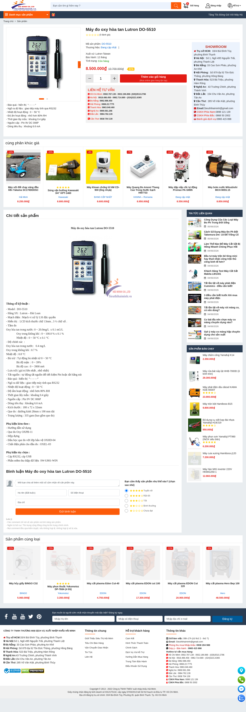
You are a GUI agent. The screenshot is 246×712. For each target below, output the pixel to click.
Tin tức (88, 652)
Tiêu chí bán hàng (94, 643)
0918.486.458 (104, 97)
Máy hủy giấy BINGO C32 (23, 583)
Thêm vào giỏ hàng (153, 78)
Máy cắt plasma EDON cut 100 (143, 583)
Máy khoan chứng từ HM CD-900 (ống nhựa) (103, 188)
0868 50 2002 (223, 115)
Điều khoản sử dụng (136, 666)
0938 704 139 (184, 676)
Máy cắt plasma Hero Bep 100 (223, 583)
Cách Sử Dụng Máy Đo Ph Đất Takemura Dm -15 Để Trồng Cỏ (221, 233)
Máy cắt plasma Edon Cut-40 (103, 583)
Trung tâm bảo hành (136, 661)
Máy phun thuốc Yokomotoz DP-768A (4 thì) (63, 588)
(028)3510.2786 (138, 94)
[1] (126, 510)
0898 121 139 (223, 112)
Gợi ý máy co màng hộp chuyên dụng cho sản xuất (222, 333)
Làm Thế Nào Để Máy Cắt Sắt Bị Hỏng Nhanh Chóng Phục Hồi (222, 245)
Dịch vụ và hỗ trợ (135, 652)
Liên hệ (89, 657)
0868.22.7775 (107, 104)
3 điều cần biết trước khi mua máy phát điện (220, 296)
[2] (126, 506)
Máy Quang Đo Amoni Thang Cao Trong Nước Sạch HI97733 (143, 190)
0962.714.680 (119, 97)
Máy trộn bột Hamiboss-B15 (217, 406)
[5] (126, 490)
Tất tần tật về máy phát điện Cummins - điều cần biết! (220, 284)
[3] (126, 500)
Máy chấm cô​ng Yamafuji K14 (218, 357)
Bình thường (140, 506)
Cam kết (130, 638)
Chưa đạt (139, 510)
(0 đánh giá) (98, 34)
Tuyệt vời (139, 490)
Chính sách (131, 647)
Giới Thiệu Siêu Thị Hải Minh (99, 638)
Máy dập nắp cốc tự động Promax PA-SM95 (182, 188)
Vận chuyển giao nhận (96, 647)
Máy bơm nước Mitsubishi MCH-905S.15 (222, 188)
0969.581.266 (106, 111)
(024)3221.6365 (134, 97)
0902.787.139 (109, 94)
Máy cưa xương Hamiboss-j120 (219, 455)
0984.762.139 (106, 114)
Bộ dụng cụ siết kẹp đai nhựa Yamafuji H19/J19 (218, 423)
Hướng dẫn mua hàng (137, 657)
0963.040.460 (108, 107)
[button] (235, 5)
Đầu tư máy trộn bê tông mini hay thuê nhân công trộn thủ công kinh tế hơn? (220, 259)
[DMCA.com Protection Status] (32, 670)
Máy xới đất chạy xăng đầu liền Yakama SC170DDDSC (23, 188)
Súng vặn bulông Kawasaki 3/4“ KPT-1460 (63, 191)
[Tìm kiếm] (177, 5)
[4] (126, 495)
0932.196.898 (124, 94)
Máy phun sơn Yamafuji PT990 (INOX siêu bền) (219, 440)
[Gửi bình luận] (68, 511)
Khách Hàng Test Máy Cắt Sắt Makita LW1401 (221, 272)
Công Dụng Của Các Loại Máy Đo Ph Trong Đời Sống (221, 221)
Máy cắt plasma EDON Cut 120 (183, 585)
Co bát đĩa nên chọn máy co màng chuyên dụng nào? (220, 321)
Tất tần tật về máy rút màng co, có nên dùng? (221, 309)
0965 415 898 (224, 119)
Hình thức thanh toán (137, 643)
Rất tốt (137, 495)
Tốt (136, 500)
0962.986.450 (106, 101)
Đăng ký (227, 619)
